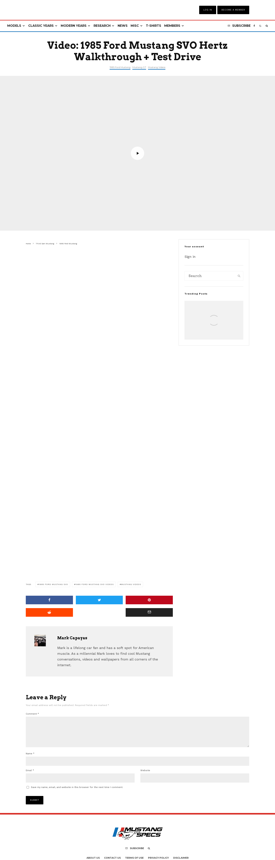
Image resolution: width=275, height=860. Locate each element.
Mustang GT (139, 67)
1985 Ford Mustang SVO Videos (94, 584)
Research (102, 26)
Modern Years (74, 26)
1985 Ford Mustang (120, 67)
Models (14, 26)
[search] (239, 276)
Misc (135, 26)
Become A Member (233, 10)
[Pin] (149, 600)
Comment (32, 713)
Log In (207, 10)
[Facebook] (254, 25)
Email (30, 775)
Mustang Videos (156, 67)
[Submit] (49, 612)
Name (30, 758)
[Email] (149, 612)
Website (145, 775)
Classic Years (41, 26)
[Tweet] (99, 600)
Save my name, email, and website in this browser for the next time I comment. (77, 791)
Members (172, 26)
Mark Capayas (72, 638)
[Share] (49, 600)
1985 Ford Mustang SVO (53, 584)
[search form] (210, 276)
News (123, 26)
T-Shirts (153, 26)
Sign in (190, 257)
